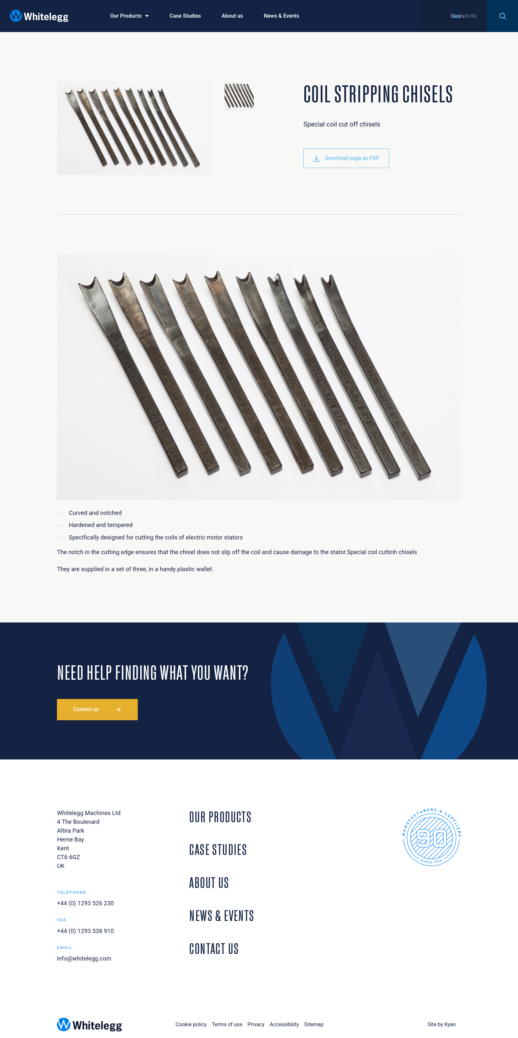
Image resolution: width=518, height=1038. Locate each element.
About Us (209, 881)
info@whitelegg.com (84, 958)
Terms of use (227, 1024)
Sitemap (314, 1024)
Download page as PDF (346, 158)
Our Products (126, 16)
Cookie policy (190, 1024)
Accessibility (284, 1024)
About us (232, 16)
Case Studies (185, 16)
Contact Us (463, 16)
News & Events (281, 16)
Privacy (255, 1024)
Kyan (450, 1024)
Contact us (85, 709)
